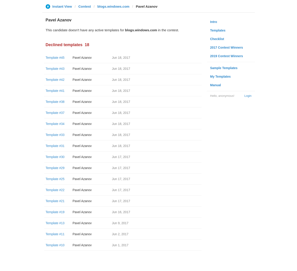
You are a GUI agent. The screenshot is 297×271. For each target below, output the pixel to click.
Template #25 (55, 179)
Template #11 (55, 234)
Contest (84, 6)
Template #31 (55, 146)
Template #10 (55, 245)
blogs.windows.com (113, 6)
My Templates (220, 76)
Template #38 (55, 102)
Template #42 (55, 79)
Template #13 (55, 223)
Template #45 (55, 57)
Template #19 (55, 212)
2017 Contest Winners (226, 47)
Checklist (217, 39)
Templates (217, 30)
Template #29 (55, 168)
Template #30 (55, 157)
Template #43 (55, 68)
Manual (215, 85)
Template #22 (55, 190)
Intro (213, 22)
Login (248, 95)
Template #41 (55, 91)
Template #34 (55, 124)
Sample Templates (224, 68)
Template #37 (55, 113)
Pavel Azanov (82, 57)
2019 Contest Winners (226, 56)
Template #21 (55, 201)
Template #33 (55, 135)
